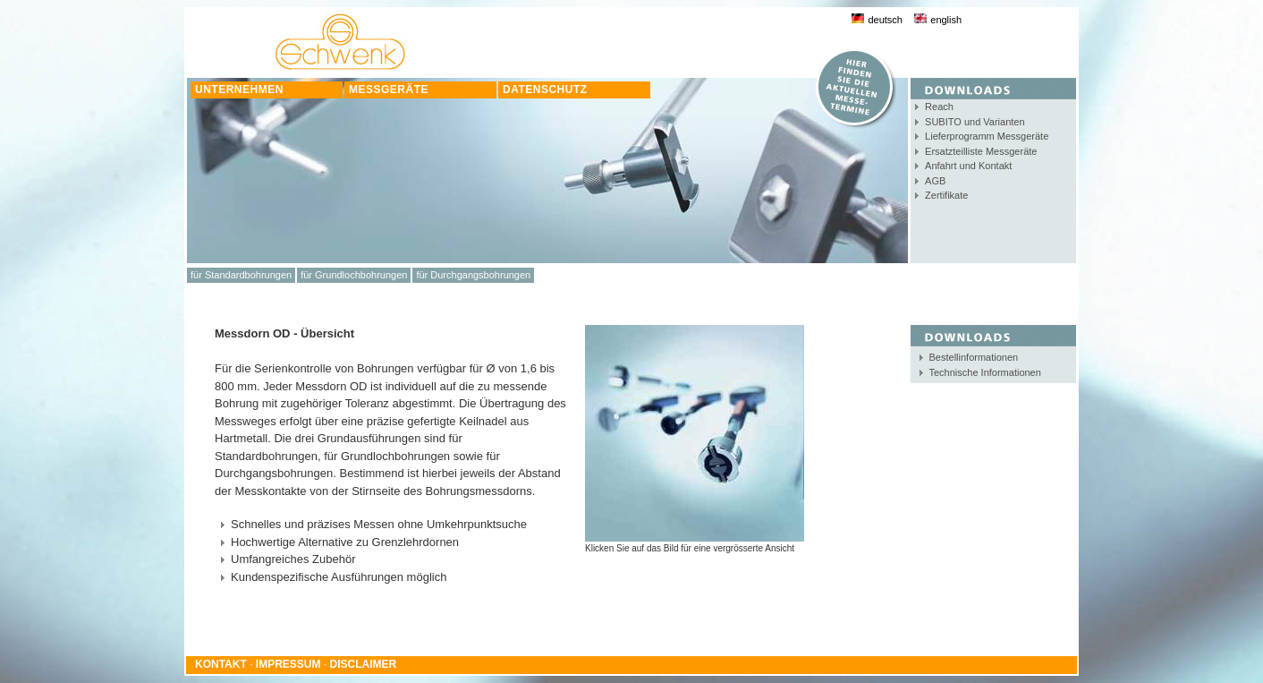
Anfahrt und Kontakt (968, 165)
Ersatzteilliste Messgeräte (981, 151)
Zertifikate (946, 195)
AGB (935, 180)
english (938, 19)
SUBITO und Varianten (975, 121)
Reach (939, 106)
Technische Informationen (985, 372)
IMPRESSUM (288, 664)
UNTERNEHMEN (239, 89)
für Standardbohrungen (241, 274)
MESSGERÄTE (388, 89)
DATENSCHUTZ (545, 89)
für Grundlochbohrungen (354, 274)
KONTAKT (221, 664)
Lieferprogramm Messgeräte (986, 136)
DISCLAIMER (363, 664)
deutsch (877, 19)
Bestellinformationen (974, 357)
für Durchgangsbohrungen (473, 274)
